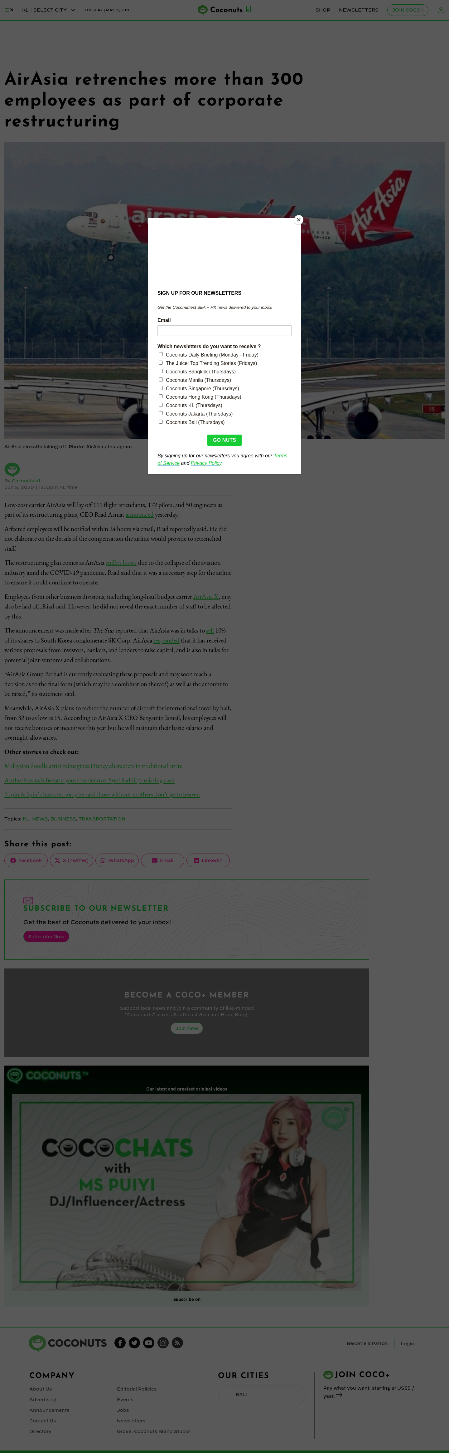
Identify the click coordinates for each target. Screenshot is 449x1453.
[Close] (299, 219)
